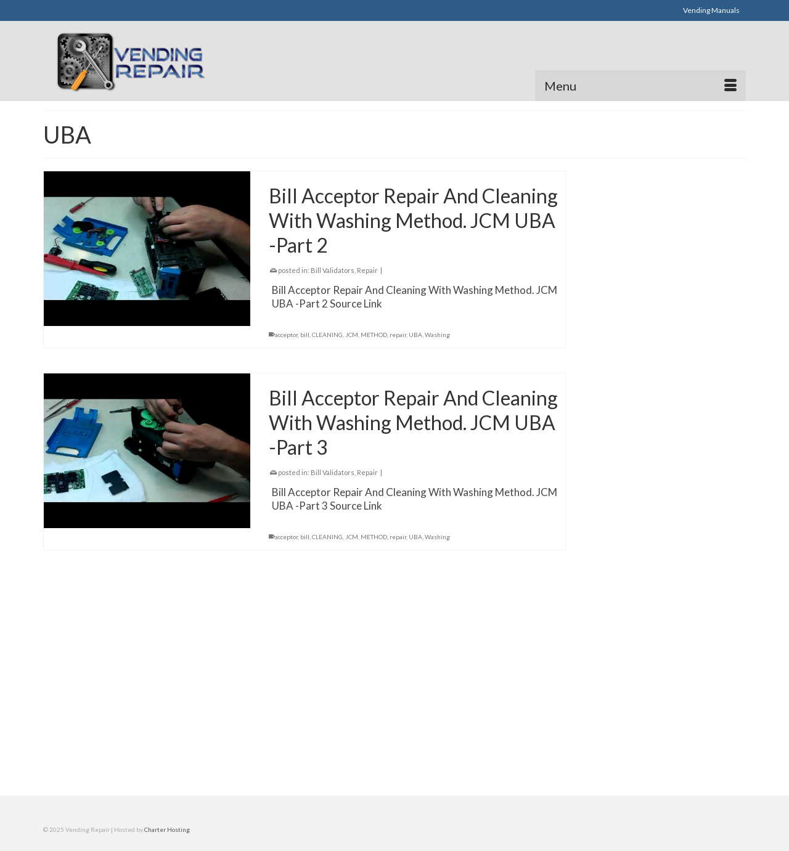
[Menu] (640, 85)
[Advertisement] (187, 10)
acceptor (286, 334)
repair (398, 334)
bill (304, 334)
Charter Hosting (167, 829)
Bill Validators (332, 270)
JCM (351, 334)
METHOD (374, 334)
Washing (437, 334)
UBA (415, 334)
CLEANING (327, 334)
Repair (367, 270)
